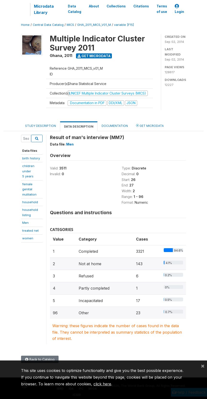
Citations (141, 6)
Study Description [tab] (40, 126)
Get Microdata (94, 56)
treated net (30, 230)
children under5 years (28, 171)
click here (102, 384)
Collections (116, 6)
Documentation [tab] (115, 126)
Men (25, 223)
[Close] (203, 366)
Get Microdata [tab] (150, 126)
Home (25, 25)
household (30, 202)
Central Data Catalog (48, 25)
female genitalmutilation (29, 189)
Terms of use (162, 8)
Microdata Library (44, 9)
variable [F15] (124, 25)
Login (179, 9)
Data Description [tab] (78, 126)
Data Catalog (74, 8)
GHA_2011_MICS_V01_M (94, 25)
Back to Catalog (39, 359)
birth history (31, 158)
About (94, 6)
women (27, 238)
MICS (70, 25)
